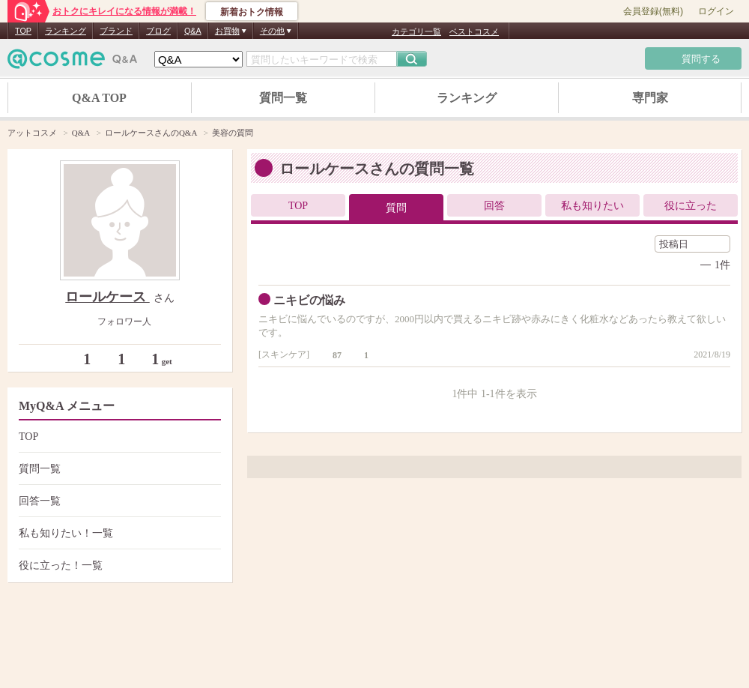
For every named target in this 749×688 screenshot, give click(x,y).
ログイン (716, 11)
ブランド (116, 30)
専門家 (650, 97)
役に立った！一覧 (118, 565)
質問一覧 (283, 97)
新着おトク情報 (251, 12)
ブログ (158, 30)
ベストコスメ (474, 31)
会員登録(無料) (653, 11)
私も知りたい (592, 205)
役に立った (690, 205)
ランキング (65, 30)
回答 (494, 205)
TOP (23, 30)
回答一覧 (118, 501)
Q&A (192, 30)
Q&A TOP (99, 97)
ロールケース (107, 296)
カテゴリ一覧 (416, 31)
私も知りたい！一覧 (118, 533)
